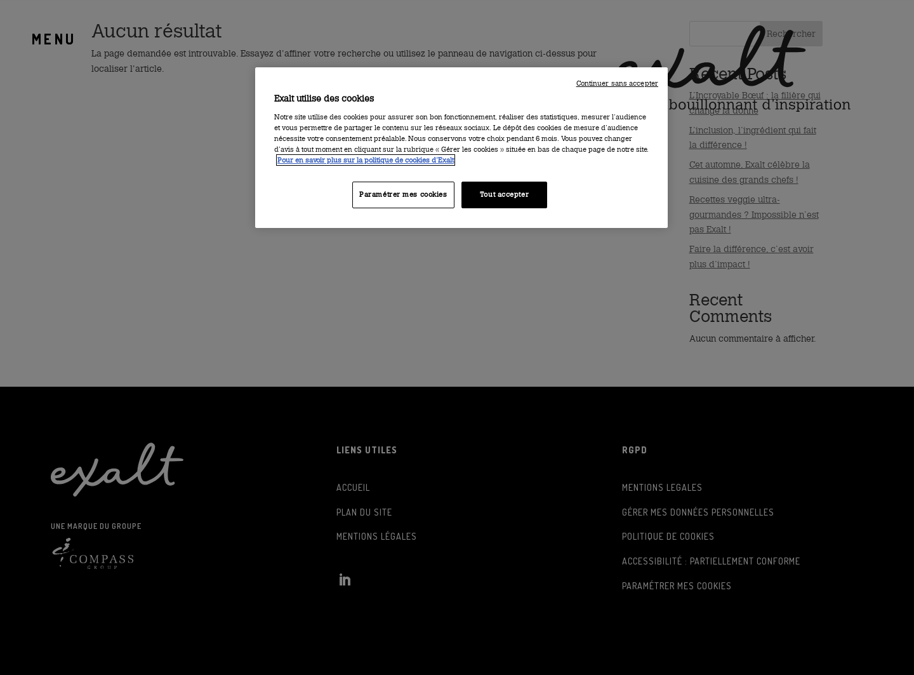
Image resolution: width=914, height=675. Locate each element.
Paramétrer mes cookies (403, 194)
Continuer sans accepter (617, 83)
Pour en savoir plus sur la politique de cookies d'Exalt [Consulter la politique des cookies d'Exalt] (365, 160)
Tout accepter (504, 194)
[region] (461, 147)
